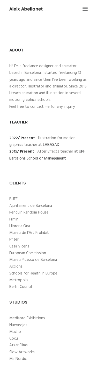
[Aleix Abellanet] (26, 9)
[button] (85, 8)
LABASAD (51, 145)
